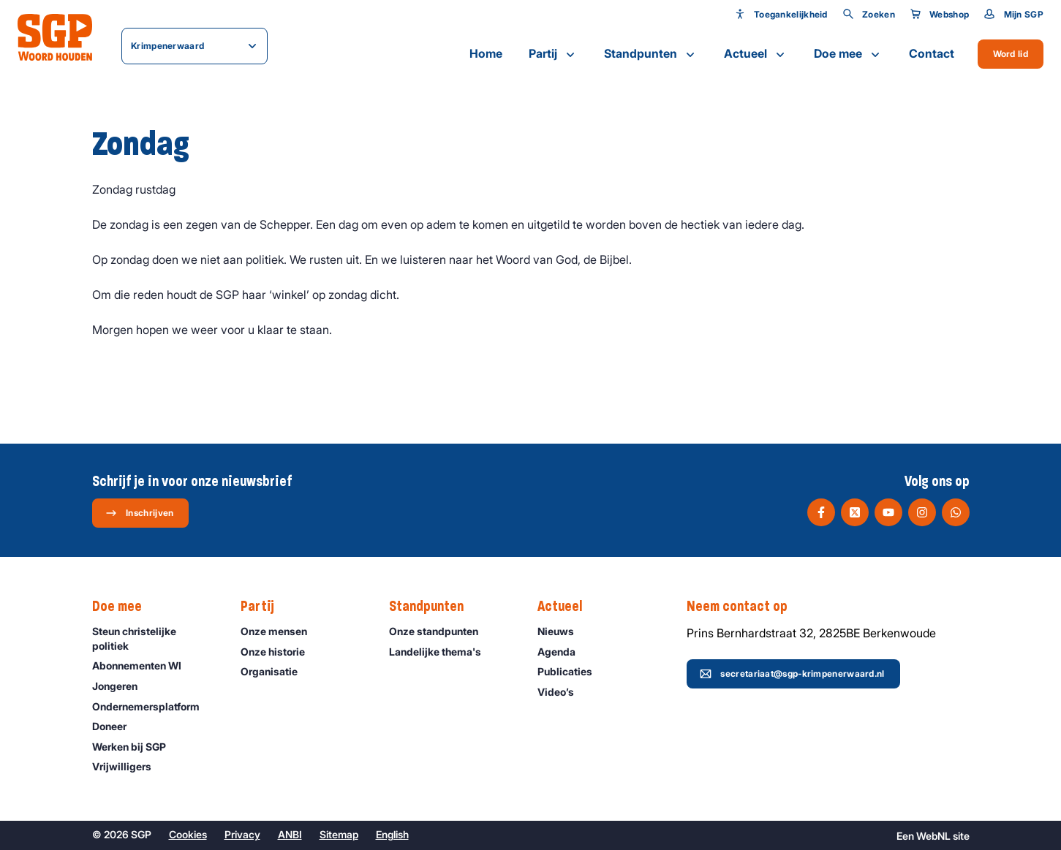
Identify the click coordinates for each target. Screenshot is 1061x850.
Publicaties (571, 671)
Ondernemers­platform (152, 706)
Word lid (1010, 53)
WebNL (933, 836)
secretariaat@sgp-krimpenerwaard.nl (792, 674)
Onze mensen (280, 631)
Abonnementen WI (143, 665)
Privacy (242, 834)
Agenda (563, 652)
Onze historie (279, 652)
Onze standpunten (440, 631)
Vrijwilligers (128, 766)
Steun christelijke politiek (154, 638)
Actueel (756, 54)
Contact (931, 53)
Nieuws (562, 631)
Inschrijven (139, 513)
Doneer (116, 726)
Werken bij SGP (135, 747)
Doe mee (848, 54)
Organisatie (276, 671)
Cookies (188, 834)
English (392, 834)
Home (485, 53)
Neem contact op (744, 606)
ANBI (290, 834)
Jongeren (121, 686)
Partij (553, 54)
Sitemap (339, 834)
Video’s (562, 692)
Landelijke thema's (441, 652)
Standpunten (651, 54)
